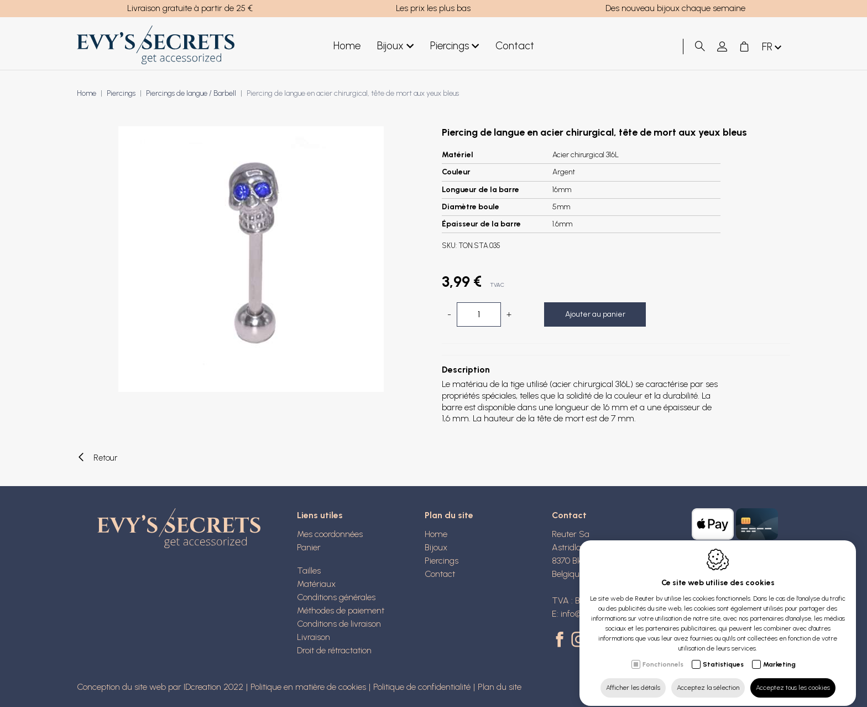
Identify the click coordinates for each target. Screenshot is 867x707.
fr (773, 47)
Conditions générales (336, 597)
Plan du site (449, 515)
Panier (309, 547)
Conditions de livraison (339, 623)
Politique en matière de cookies (308, 687)
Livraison (313, 637)
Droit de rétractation (334, 650)
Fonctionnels (663, 654)
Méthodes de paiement (340, 610)
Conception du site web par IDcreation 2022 (160, 687)
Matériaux (316, 584)
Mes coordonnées (330, 534)
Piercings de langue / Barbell (191, 93)
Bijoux (395, 46)
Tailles (309, 570)
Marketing (779, 654)
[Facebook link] (561, 640)
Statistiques (723, 654)
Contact (514, 45)
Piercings (454, 46)
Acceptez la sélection (708, 678)
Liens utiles (320, 515)
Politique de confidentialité (422, 687)
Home (347, 45)
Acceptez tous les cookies (793, 678)
